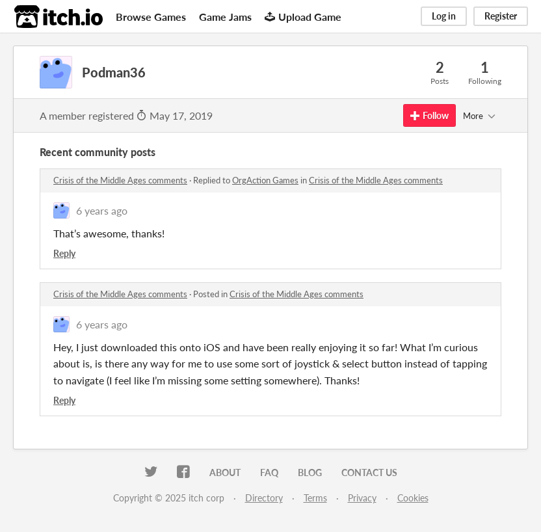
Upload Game (303, 16)
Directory (264, 497)
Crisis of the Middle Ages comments (120, 180)
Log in (444, 15)
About (225, 472)
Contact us (369, 472)
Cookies (413, 497)
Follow (429, 115)
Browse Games (151, 16)
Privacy (362, 497)
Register (500, 15)
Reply (64, 253)
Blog (310, 472)
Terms (315, 497)
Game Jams (225, 16)
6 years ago (101, 210)
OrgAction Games (265, 180)
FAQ (269, 472)
